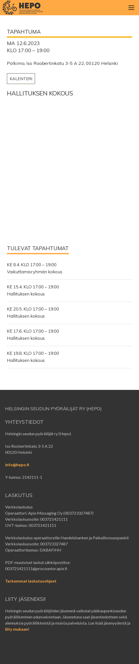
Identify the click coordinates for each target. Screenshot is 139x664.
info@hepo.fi (17, 464)
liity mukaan (16, 629)
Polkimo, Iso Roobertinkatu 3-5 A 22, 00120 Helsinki (62, 63)
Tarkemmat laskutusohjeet (30, 580)
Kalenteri (21, 78)
